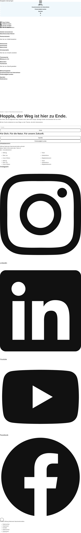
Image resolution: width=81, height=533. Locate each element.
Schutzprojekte (4, 50)
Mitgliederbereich (46, 158)
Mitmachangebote (5, 70)
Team (43, 152)
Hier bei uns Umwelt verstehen (8, 52)
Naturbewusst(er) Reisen (7, 33)
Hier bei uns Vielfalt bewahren (8, 39)
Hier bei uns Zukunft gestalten (8, 66)
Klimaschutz (3, 43)
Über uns (5, 155)
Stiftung (5, 152)
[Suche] (40, 127)
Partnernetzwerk (5, 36)
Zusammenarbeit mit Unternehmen (10, 72)
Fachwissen (3, 63)
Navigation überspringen (6, 1)
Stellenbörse (3, 79)
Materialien (3, 61)
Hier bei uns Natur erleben (7, 27)
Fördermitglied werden (6, 74)
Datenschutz (6, 524)
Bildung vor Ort (4, 59)
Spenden (2, 77)
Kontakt (5, 527)
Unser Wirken (6, 158)
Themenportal (4, 57)
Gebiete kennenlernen (6, 32)
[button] (40, 3)
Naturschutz (3, 47)
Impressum (6, 526)
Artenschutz (3, 45)
